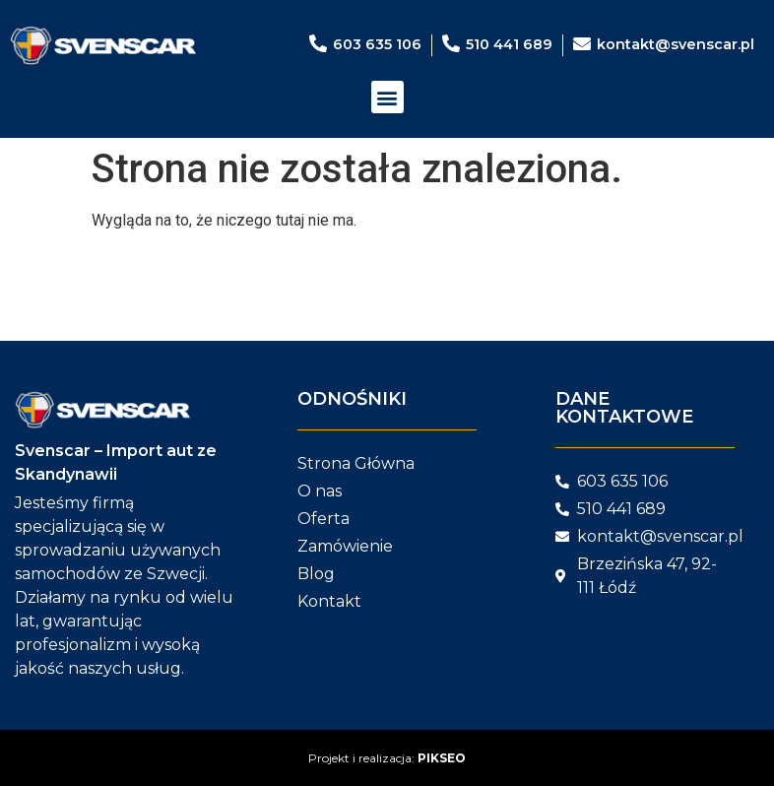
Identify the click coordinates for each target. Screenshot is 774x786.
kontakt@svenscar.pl (675, 44)
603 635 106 (377, 44)
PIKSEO (442, 758)
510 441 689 (509, 44)
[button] (387, 97)
